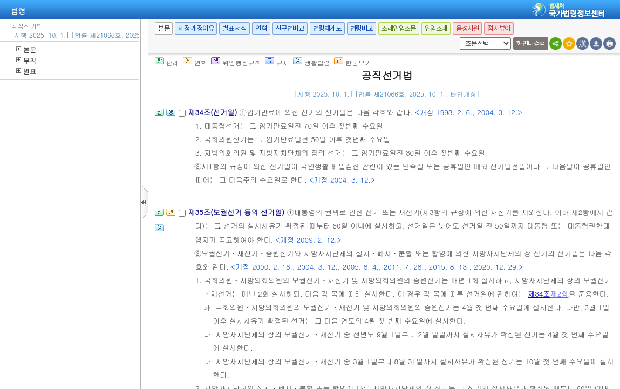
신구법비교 (290, 28)
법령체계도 (327, 28)
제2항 (559, 294)
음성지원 (467, 28)
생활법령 (311, 62)
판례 (167, 62)
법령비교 (361, 28)
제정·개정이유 (196, 28)
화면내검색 (530, 43)
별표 (26, 71)
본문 (26, 49)
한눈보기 (352, 62)
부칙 (26, 60)
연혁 (261, 28)
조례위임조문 (398, 28)
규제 (277, 62)
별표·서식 (234, 28)
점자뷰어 (498, 28)
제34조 (539, 294)
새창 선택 (457, 37)
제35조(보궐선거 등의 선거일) (237, 212)
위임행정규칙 (236, 62)
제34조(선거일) (213, 112)
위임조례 (436, 28)
